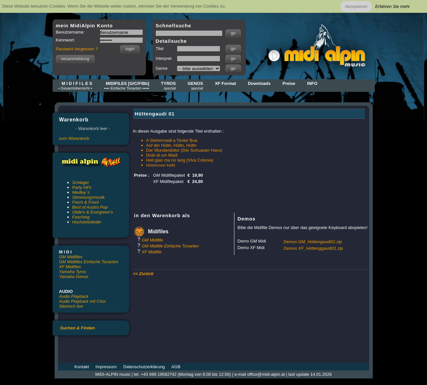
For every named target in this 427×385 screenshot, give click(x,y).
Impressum (106, 366)
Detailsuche (171, 41)
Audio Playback (74, 296)
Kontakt (82, 366)
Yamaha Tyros (72, 271)
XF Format (225, 83)
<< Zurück (143, 273)
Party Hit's (82, 187)
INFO (312, 83)
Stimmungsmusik (88, 197)
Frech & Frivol (85, 202)
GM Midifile (152, 240)
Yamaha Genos (73, 276)
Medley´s (81, 192)
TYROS (168, 85)
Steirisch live (71, 306)
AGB (175, 366)
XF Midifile (151, 251)
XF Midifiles (70, 266)
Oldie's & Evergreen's (92, 212)
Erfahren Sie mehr (392, 6)
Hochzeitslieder (87, 221)
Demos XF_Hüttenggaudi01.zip (313, 248)
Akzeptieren (356, 6)
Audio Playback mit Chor (82, 301)
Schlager (80, 182)
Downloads (259, 83)
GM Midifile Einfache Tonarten (170, 246)
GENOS (195, 85)
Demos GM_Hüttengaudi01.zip (313, 241)
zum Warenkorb (74, 138)
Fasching (81, 217)
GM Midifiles (71, 256)
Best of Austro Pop (90, 207)
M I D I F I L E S (75, 85)
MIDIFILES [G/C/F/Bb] (126, 85)
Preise (288, 83)
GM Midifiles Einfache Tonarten (88, 261)
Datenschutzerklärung (144, 366)
